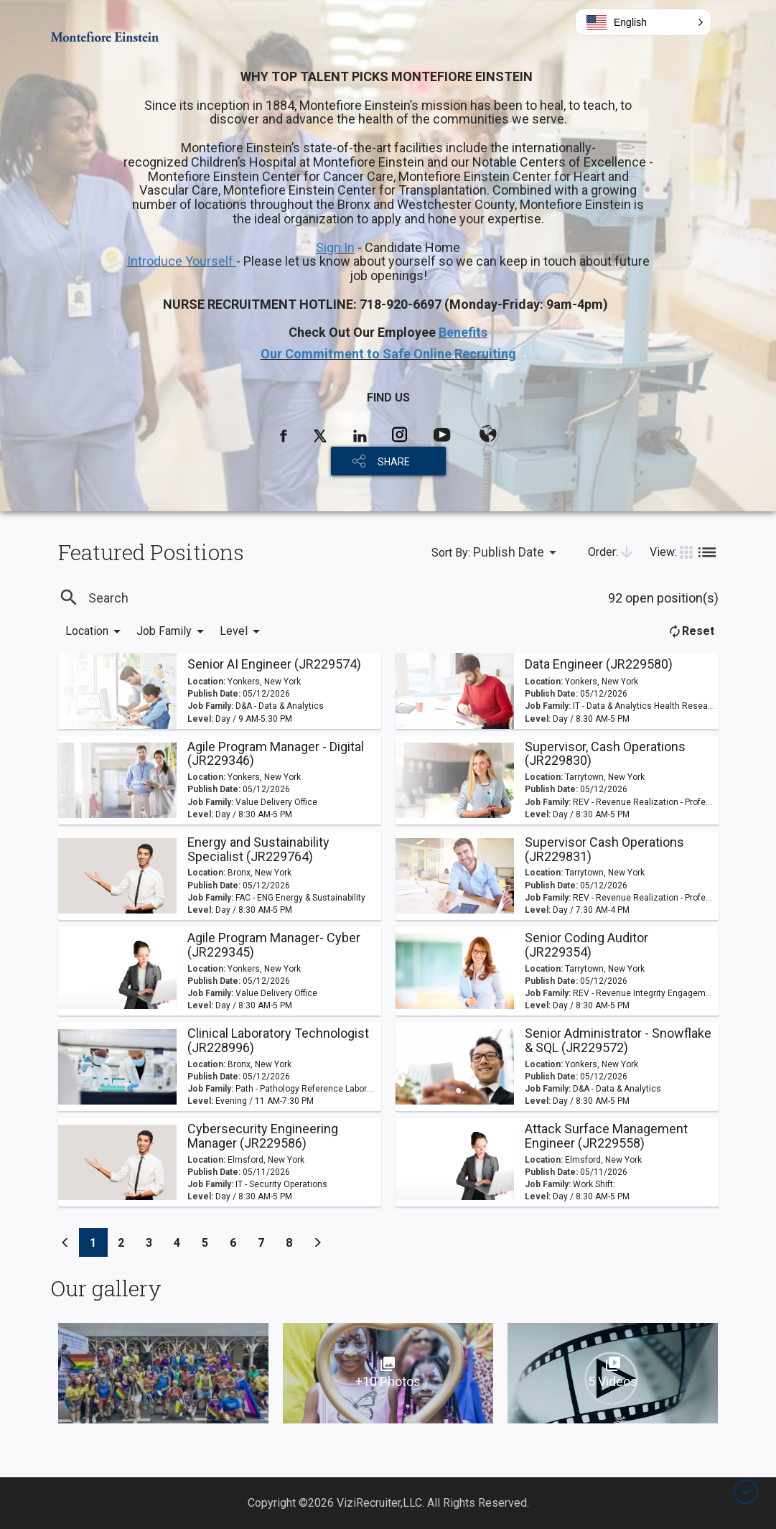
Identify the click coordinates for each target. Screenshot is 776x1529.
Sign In (335, 247)
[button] (643, 22)
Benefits (463, 332)
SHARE (394, 462)
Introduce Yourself (181, 261)
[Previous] (65, 1242)
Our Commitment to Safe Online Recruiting (388, 353)
